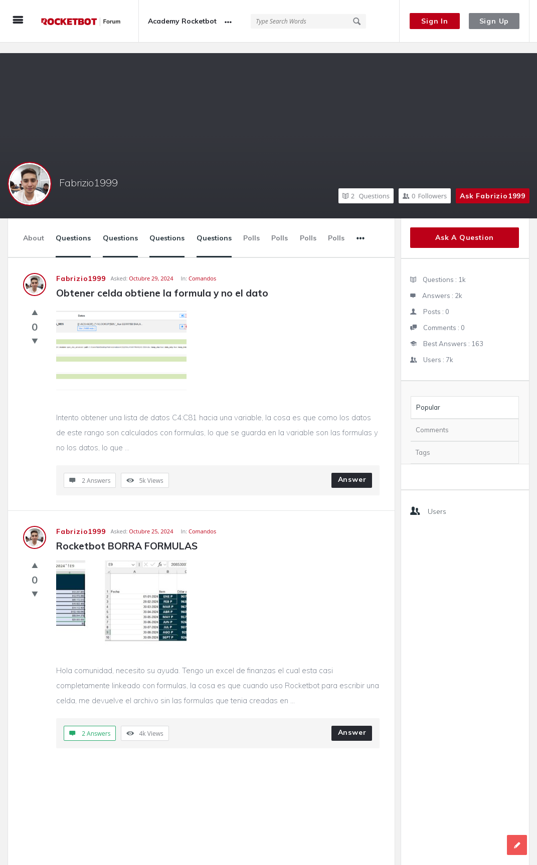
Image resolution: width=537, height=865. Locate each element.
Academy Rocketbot (182, 21)
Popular (428, 397)
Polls (251, 227)
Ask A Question (464, 226)
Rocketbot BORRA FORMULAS (127, 535)
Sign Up (494, 21)
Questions (366, 185)
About (33, 227)
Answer (352, 468)
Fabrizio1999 (88, 172)
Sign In (434, 21)
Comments (432, 419)
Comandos (202, 267)
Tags (423, 442)
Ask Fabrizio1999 (492, 185)
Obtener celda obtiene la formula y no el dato (162, 282)
